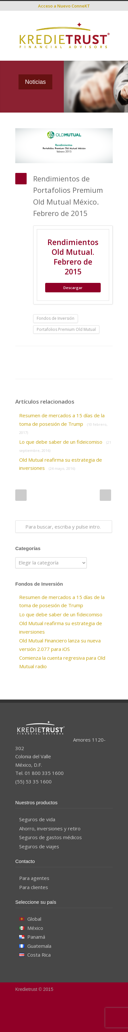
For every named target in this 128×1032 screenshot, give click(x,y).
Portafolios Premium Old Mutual (66, 329)
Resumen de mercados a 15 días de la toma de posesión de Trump (63, 423)
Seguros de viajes (39, 846)
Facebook (31, 355)
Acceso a (64, 6)
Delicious (96, 355)
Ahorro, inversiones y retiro (50, 828)
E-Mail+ (44, 369)
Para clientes (33, 887)
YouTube (81, 1018)
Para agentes (34, 878)
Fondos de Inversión (55, 318)
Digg (83, 355)
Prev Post (21, 495)
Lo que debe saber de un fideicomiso (60, 614)
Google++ (31, 369)
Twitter (44, 355)
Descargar (73, 287)
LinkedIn (57, 355)
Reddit (70, 355)
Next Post (105, 495)
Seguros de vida (37, 819)
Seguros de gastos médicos (50, 837)
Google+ (68, 1018)
